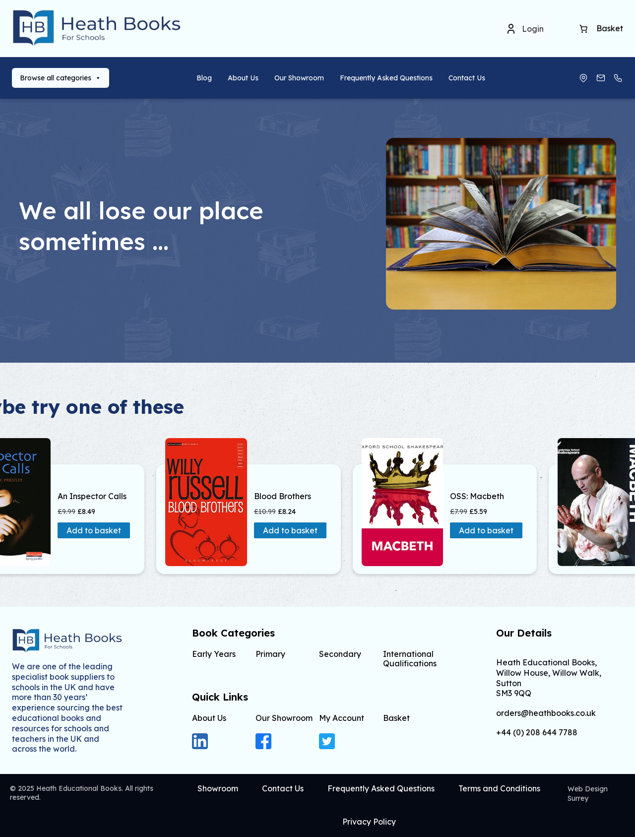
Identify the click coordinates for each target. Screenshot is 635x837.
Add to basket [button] (93, 530)
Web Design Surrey (588, 793)
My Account (341, 718)
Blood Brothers (282, 496)
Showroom (217, 788)
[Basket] (583, 29)
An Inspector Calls (92, 496)
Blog (204, 77)
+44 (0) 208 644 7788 (536, 732)
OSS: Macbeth (477, 496)
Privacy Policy (369, 822)
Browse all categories (60, 78)
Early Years (214, 654)
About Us (243, 77)
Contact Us (466, 77)
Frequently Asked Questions (386, 77)
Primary (270, 654)
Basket (396, 718)
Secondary (340, 654)
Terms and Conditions (499, 788)
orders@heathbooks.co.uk (546, 713)
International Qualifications (410, 658)
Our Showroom (299, 77)
